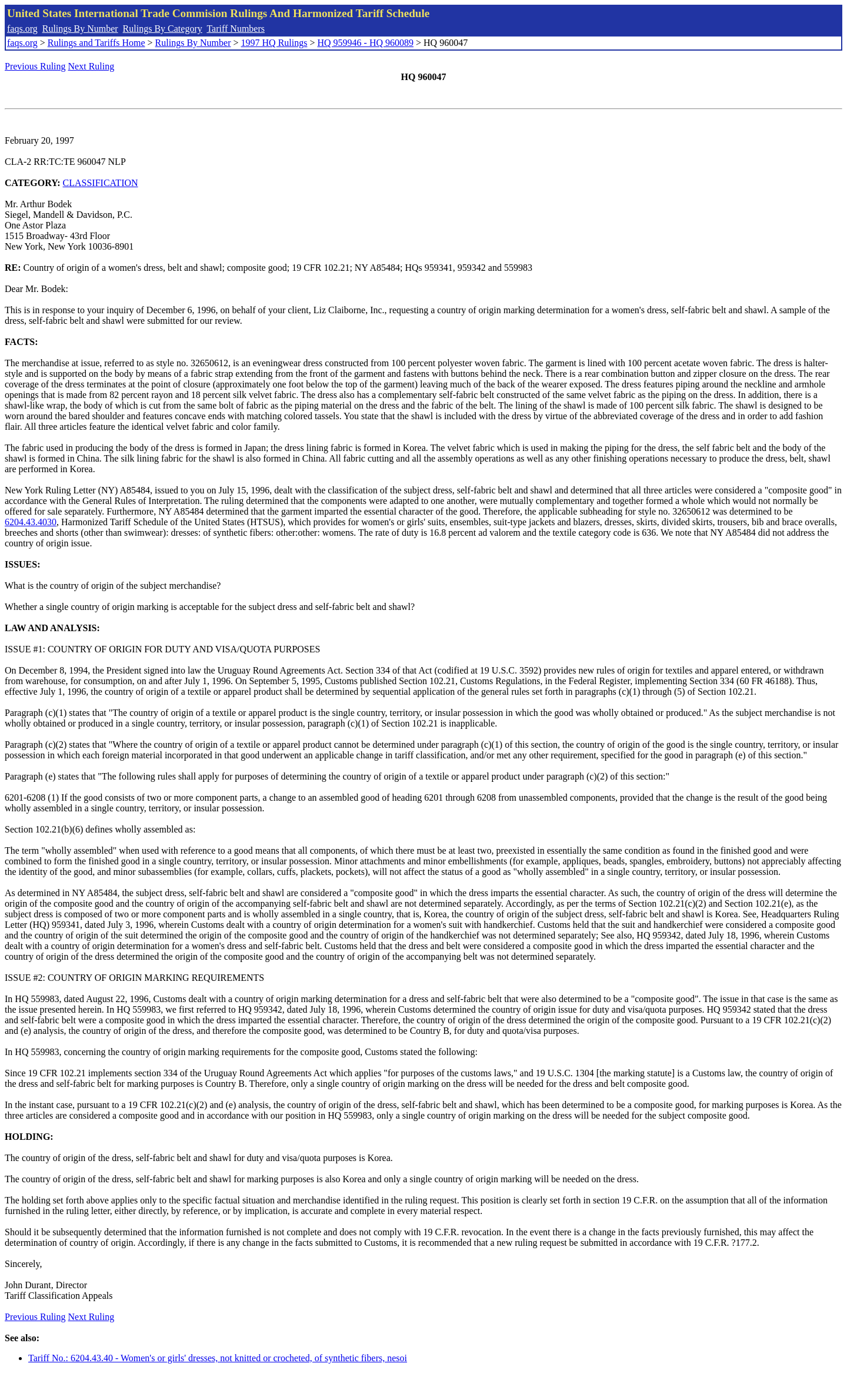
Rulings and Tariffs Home (96, 43)
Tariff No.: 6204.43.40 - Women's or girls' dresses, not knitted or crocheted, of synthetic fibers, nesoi (217, 1358)
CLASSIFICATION (100, 183)
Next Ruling (91, 66)
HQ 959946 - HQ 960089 (365, 43)
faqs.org (22, 29)
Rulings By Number (80, 29)
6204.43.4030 (30, 522)
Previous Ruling (35, 66)
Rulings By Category (162, 29)
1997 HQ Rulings (274, 43)
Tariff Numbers (235, 29)
